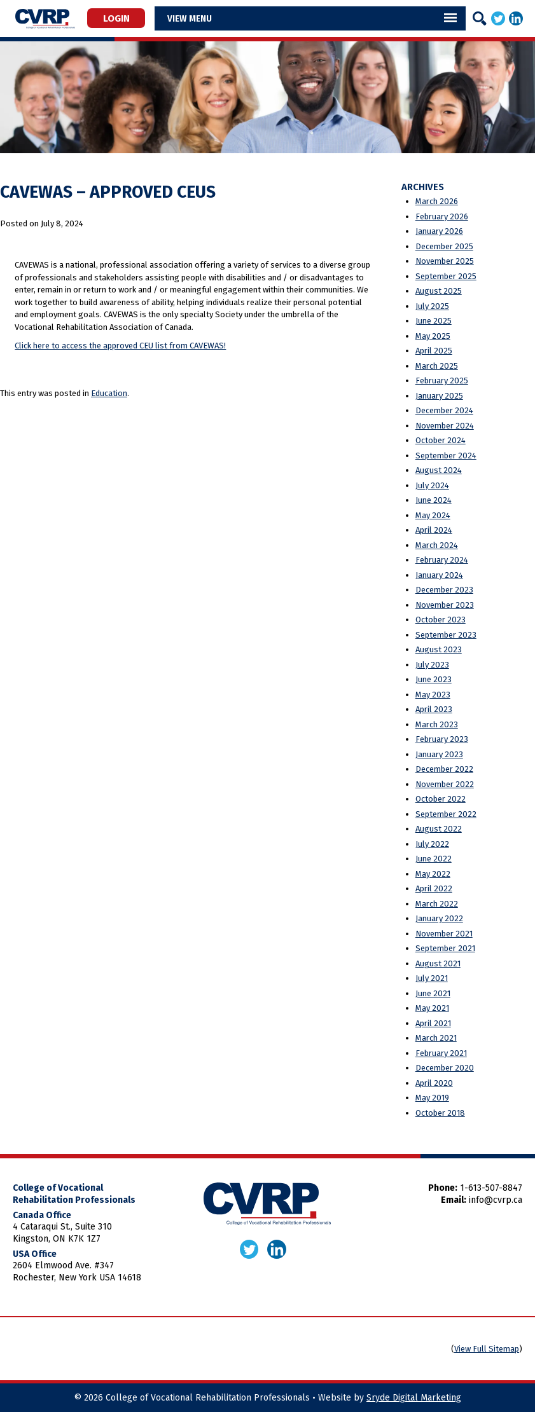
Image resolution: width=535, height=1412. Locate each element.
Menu (206, 18)
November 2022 (444, 784)
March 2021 (436, 1038)
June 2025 (433, 321)
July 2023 (432, 664)
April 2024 (433, 530)
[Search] (480, 18)
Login (119, 18)
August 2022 (438, 828)
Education (109, 393)
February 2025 (441, 380)
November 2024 (444, 425)
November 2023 (444, 605)
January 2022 (439, 918)
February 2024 (441, 560)
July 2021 (431, 978)
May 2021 (432, 1008)
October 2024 (440, 440)
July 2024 (432, 485)
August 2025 (438, 291)
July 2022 (432, 844)
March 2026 (436, 201)
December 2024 (444, 410)
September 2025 (445, 276)
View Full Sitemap (486, 1349)
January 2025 (439, 396)
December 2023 (444, 589)
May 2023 (432, 694)
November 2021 (444, 933)
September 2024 (445, 455)
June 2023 (433, 679)
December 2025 (444, 246)
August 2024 (438, 470)
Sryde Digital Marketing (413, 1397)
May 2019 (432, 1097)
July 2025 (432, 306)
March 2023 (436, 724)
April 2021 (433, 1023)
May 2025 (432, 336)
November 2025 (444, 261)
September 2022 (445, 814)
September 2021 (445, 948)
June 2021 (432, 993)
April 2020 (434, 1083)
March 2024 (436, 545)
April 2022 (433, 888)
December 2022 (444, 769)
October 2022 (440, 799)
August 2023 (438, 649)
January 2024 (439, 575)
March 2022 (436, 903)
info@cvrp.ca (495, 1200)
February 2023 (441, 739)
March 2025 (436, 366)
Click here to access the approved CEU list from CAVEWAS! (120, 345)
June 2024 (433, 500)
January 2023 (439, 754)
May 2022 (432, 874)
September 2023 (445, 635)
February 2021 (441, 1053)
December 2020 (444, 1068)
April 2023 (433, 709)
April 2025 (433, 350)
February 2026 (441, 216)
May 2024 (432, 515)
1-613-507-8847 (491, 1187)
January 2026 (439, 231)
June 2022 (433, 858)
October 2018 (440, 1113)
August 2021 (438, 963)
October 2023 (440, 619)
